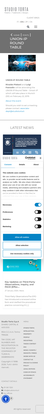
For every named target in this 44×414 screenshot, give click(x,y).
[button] (5, 399)
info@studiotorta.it (10, 390)
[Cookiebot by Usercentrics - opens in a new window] (26, 158)
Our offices (6, 393)
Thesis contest (29, 344)
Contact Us (28, 359)
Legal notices (29, 369)
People (26, 337)
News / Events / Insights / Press (30, 351)
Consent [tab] (7, 164)
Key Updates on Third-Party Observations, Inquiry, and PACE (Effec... (20, 284)
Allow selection (22, 245)
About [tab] (36, 164)
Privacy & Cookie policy (30, 364)
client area (33, 18)
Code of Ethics (29, 372)
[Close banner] (40, 158)
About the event (13, 101)
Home (17, 35)
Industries (28, 340)
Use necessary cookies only (22, 254)
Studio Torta (28, 328)
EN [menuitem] (21, 22)
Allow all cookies (22, 237)
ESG (24, 347)
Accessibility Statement (28, 376)
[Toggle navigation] (36, 27)
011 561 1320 (7, 387)
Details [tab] (22, 164)
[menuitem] (18, 22)
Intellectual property (28, 332)
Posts (26, 35)
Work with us (29, 356)
